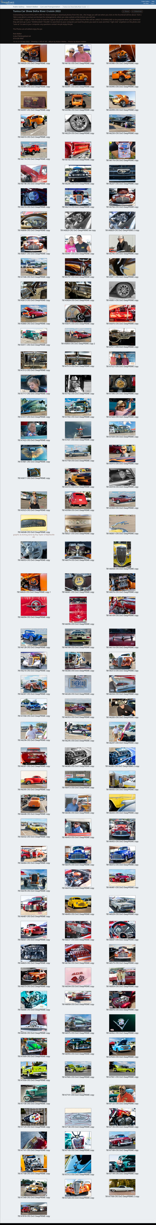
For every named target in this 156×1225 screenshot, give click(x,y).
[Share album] (126, 11)
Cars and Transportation (50, 6)
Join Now (145, 3)
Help (153, 1)
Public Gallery (145, 1)
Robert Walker (32, 6)
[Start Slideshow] (137, 11)
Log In (152, 3)
